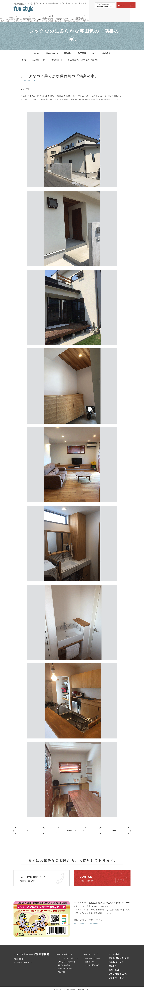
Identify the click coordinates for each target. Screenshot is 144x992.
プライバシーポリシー (118, 978)
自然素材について (116, 962)
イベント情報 (114, 954)
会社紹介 (106, 53)
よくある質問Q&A (92, 965)
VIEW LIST (72, 831)
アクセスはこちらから (118, 974)
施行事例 (55, 60)
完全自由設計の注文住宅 (119, 958)
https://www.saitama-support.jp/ (87, 923)
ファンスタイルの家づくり (68, 958)
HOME (37, 53)
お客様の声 (89, 962)
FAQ (94, 53)
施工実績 (82, 53)
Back (29, 831)
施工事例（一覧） (39, 60)
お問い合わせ (114, 970)
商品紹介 (68, 53)
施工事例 (112, 966)
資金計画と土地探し (66, 968)
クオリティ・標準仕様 (66, 962)
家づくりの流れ (64, 965)
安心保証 (61, 972)
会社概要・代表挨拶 (92, 958)
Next (114, 831)
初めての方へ (52, 53)
